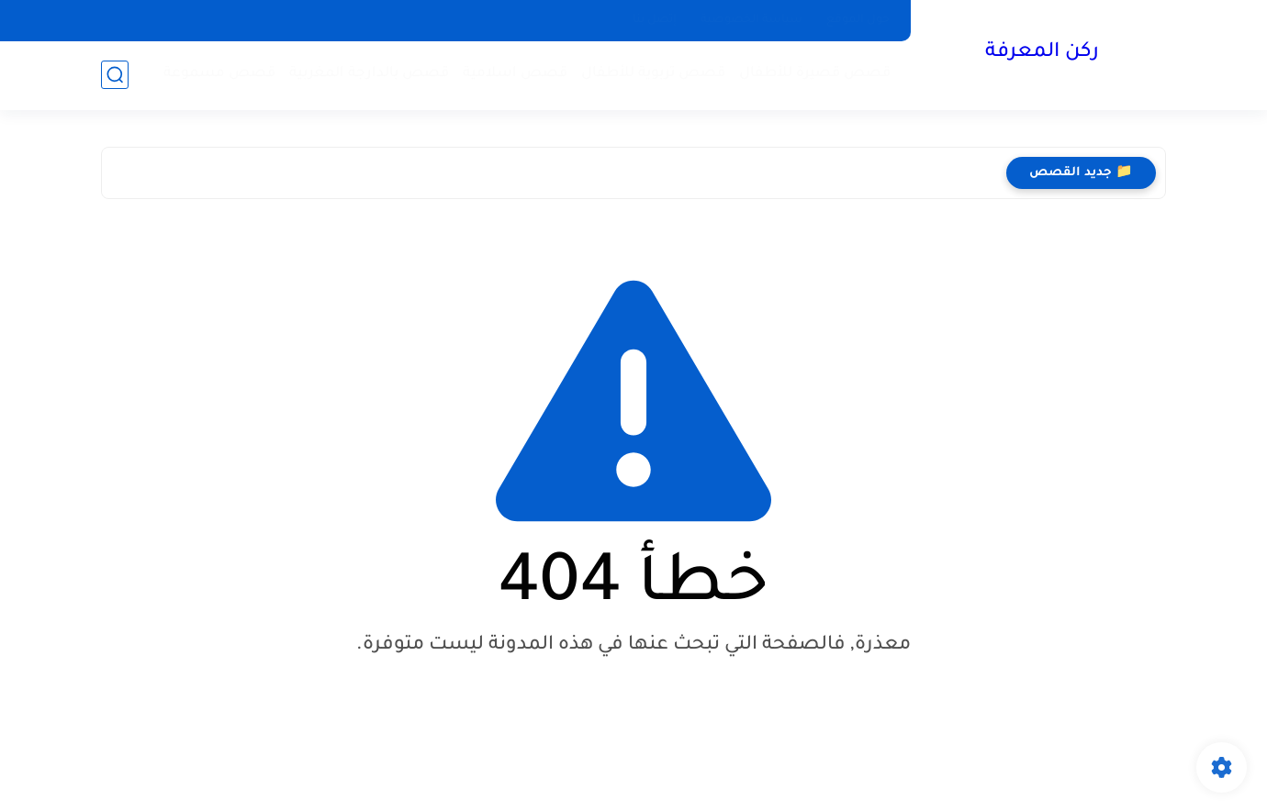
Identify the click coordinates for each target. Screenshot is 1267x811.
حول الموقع (858, 20)
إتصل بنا (655, 20)
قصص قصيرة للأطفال (815, 74)
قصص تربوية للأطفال (653, 74)
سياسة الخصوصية (751, 20)
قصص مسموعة (219, 74)
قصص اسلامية (515, 74)
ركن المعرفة (1042, 53)
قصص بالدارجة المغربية (369, 74)
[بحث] (115, 75)
